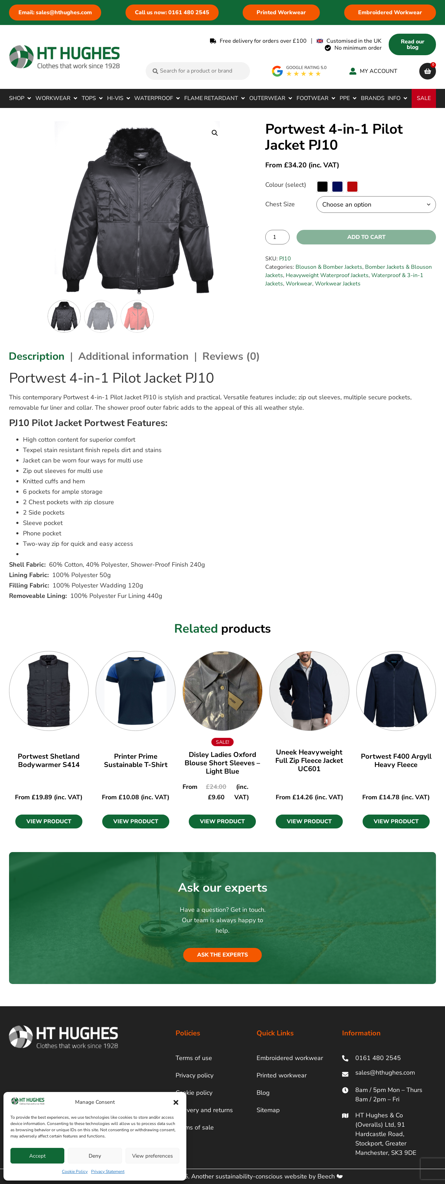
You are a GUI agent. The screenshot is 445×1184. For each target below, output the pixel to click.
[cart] (427, 71)
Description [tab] (37, 356)
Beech (330, 1176)
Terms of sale (195, 1127)
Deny (95, 1155)
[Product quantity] (277, 237)
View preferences (152, 1155)
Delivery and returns (204, 1110)
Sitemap (268, 1110)
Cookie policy (194, 1093)
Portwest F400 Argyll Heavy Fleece (396, 760)
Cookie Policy (75, 1171)
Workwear (299, 283)
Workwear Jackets (338, 283)
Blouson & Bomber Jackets (329, 267)
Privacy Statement (107, 1171)
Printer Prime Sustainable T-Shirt (136, 760)
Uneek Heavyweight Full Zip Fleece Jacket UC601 (309, 761)
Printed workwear (282, 1075)
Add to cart (366, 237)
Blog (263, 1093)
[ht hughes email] (386, 1074)
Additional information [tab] (133, 356)
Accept (37, 1155)
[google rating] (299, 71)
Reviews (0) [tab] (231, 356)
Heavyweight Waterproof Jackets (327, 275)
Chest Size (280, 204)
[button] (175, 1102)
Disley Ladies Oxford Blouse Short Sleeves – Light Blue (222, 763)
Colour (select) (285, 185)
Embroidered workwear (290, 1058)
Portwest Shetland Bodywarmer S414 (49, 760)
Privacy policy (194, 1075)
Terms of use (194, 1058)
